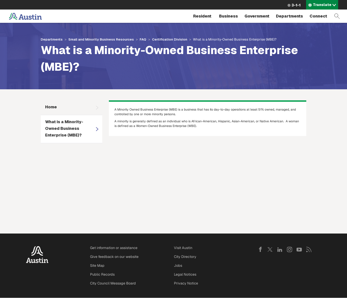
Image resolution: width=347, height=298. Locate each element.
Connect (318, 16)
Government (257, 16)
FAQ (143, 39)
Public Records (102, 274)
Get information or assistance (113, 247)
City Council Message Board (113, 283)
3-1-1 (296, 5)
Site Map (97, 265)
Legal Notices (185, 274)
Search (337, 16)
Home (51, 106)
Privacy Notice (186, 283)
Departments (289, 16)
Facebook (260, 249)
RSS (309, 249)
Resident (202, 16)
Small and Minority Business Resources (101, 39)
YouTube (299, 249)
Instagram (289, 249)
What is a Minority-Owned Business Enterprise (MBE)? (64, 128)
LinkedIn (279, 249)
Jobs (178, 265)
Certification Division (169, 39)
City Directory (185, 256)
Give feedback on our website (114, 256)
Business (228, 16)
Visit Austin (183, 247)
